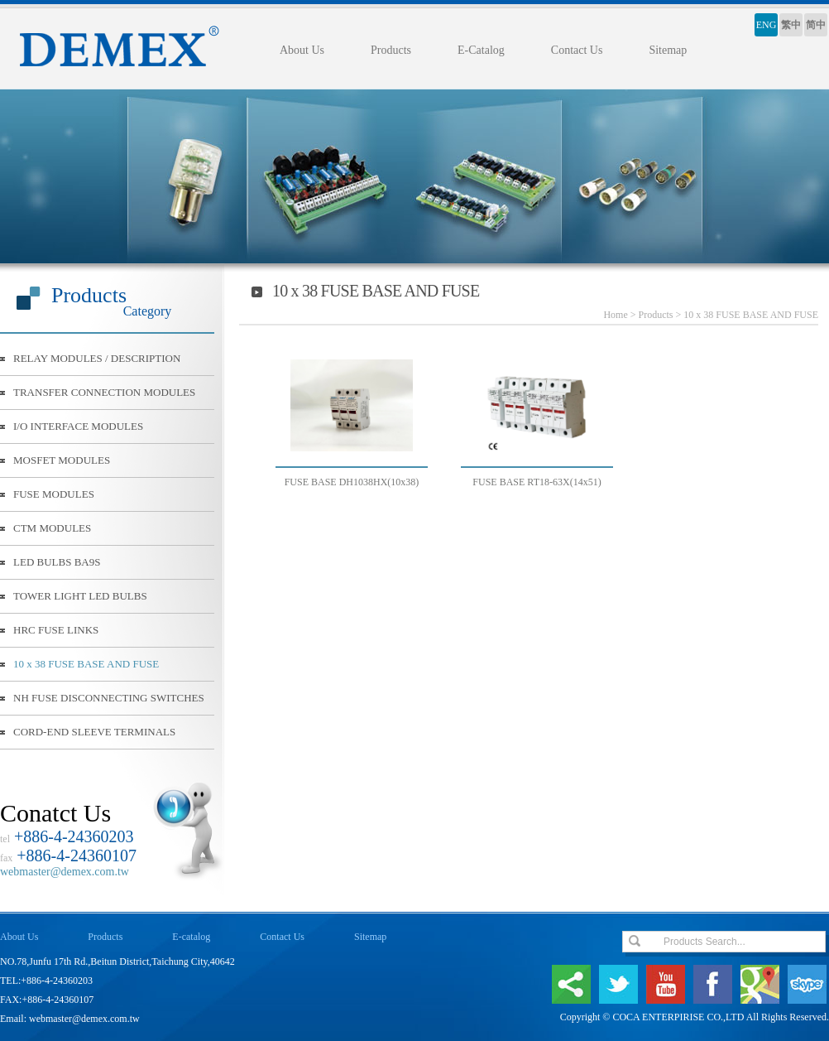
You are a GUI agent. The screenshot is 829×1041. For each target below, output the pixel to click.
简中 (816, 25)
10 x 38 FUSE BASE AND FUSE (86, 664)
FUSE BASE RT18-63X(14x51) (536, 482)
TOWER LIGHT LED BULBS (80, 596)
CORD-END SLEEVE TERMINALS (94, 731)
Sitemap (668, 50)
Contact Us (577, 50)
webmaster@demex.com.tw (64, 871)
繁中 (791, 25)
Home (615, 314)
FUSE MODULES (53, 494)
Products (391, 50)
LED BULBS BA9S (56, 562)
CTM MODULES (52, 528)
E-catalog (191, 936)
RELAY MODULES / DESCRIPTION (96, 358)
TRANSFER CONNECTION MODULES (104, 392)
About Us (302, 50)
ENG (766, 25)
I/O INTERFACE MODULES (78, 426)
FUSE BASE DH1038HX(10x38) (352, 482)
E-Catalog (481, 50)
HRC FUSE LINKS (55, 630)
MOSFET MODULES (61, 460)
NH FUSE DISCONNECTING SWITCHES (108, 698)
